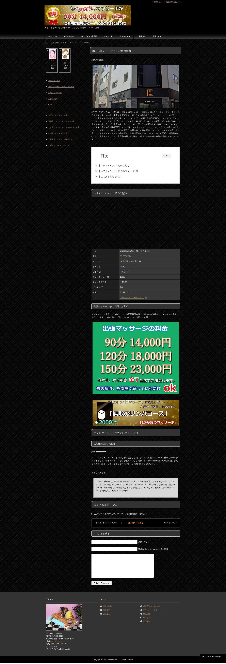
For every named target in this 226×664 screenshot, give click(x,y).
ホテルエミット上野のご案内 (118, 165)
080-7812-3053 (56, 642)
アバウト (106, 614)
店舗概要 (106, 611)
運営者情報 (107, 607)
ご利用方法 (141, 36)
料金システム (125, 36)
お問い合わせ (69, 36)
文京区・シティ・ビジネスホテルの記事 (63, 127)
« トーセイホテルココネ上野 (105, 523)
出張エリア (157, 36)
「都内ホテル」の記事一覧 (58, 145)
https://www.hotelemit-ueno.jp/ (133, 298)
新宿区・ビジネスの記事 (57, 133)
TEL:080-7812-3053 (173, 2)
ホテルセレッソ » (170, 523)
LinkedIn (146, 614)
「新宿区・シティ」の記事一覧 (60, 139)
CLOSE (166, 156)
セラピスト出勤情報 (89, 36)
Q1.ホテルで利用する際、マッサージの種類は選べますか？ (120, 514)
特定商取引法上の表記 (152, 607)
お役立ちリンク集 (55, 93)
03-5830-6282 (126, 257)
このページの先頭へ (214, 657)
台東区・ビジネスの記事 (57, 115)
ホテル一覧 (108, 36)
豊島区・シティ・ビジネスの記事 (61, 121)
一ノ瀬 (65, 61)
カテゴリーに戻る (135, 523)
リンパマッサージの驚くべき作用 (61, 87)
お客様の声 (52, 99)
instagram (147, 618)
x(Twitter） (147, 622)
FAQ (50, 105)
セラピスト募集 (54, 81)
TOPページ (52, 36)
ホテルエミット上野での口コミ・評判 (122, 171)
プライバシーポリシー (152, 611)
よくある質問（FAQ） (115, 176)
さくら (52, 61)
